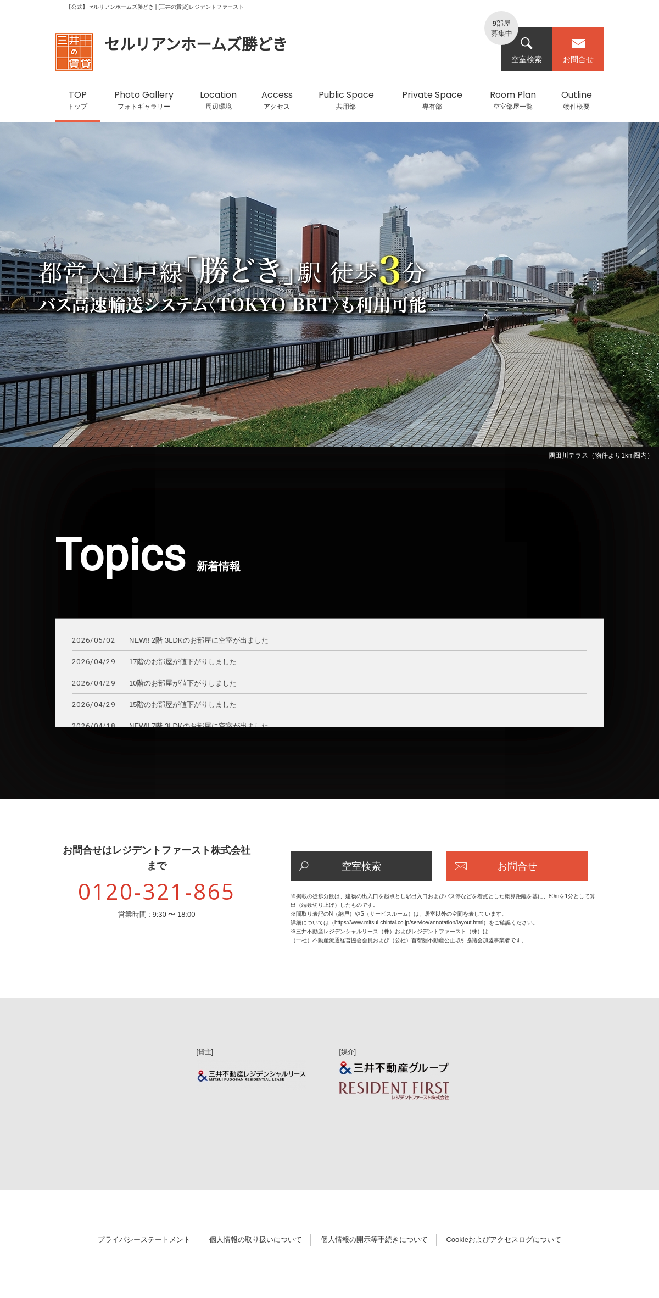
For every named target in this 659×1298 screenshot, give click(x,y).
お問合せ (578, 50)
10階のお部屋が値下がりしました (154, 683)
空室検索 (526, 50)
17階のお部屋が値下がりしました (154, 662)
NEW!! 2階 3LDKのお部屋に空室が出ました (170, 641)
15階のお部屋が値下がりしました (154, 705)
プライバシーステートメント (144, 1239)
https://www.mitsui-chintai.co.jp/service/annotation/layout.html (408, 923)
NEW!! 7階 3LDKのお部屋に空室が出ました (170, 726)
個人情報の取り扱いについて (255, 1239)
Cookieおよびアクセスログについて (503, 1239)
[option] (329, 293)
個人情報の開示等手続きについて (374, 1239)
